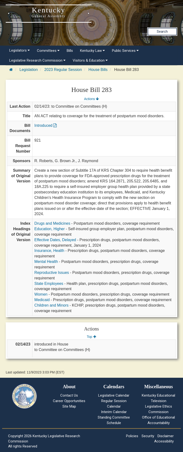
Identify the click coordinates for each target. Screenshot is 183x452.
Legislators (19, 50)
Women (40, 294)
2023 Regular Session (63, 70)
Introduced (45, 125)
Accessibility (164, 441)
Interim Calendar (114, 412)
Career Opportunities (69, 401)
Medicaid (42, 300)
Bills (70, 50)
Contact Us (69, 395)
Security (148, 436)
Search (162, 31)
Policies (132, 436)
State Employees (48, 284)
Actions (91, 99)
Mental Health (46, 262)
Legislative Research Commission (37, 60)
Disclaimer (166, 436)
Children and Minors (51, 305)
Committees (48, 50)
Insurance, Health (49, 251)
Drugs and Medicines (52, 223)
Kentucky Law (92, 50)
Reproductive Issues (51, 273)
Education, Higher (49, 229)
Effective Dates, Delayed (55, 240)
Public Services (125, 50)
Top (91, 337)
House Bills (97, 70)
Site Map (69, 406)
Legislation (29, 70)
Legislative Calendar (113, 395)
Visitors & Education (90, 60)
